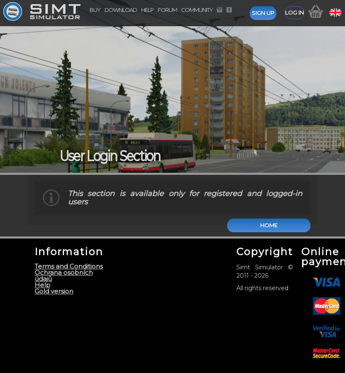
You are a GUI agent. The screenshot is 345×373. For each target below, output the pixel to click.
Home (269, 225)
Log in (294, 12)
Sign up (263, 13)
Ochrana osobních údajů (64, 276)
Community (197, 10)
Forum (167, 10)
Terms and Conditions (69, 266)
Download (120, 10)
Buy (94, 10)
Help (147, 10)
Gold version (54, 291)
